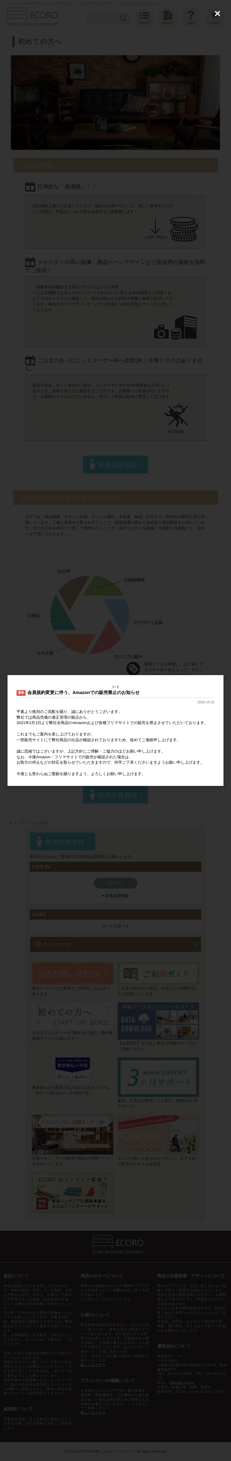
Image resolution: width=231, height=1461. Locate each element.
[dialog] (115, 730)
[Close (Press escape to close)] (217, 13)
